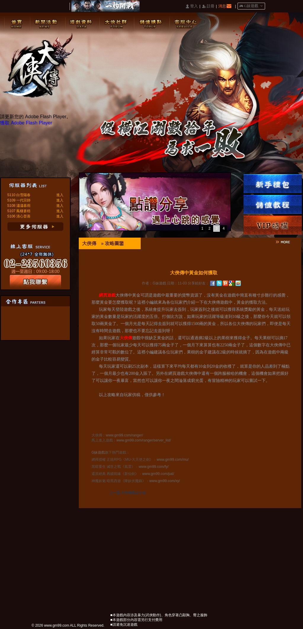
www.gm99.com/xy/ (164, 481)
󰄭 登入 (191, 6)
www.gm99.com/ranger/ (124, 435)
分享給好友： (198, 283)
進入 (59, 195)
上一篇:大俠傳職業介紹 (127, 493)
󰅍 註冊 (208, 6)
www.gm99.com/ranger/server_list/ (143, 440)
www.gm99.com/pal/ (158, 474)
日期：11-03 (177, 283)
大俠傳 (89, 243)
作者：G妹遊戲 (154, 283)
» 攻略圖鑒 (112, 243)
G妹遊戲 (98, 452)
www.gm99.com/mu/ (173, 459)
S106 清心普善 (19, 216)
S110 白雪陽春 (19, 195)
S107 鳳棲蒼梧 (19, 211)
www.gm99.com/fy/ (154, 467)
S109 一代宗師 (19, 200)
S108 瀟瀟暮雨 (19, 206)
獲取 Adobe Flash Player (26, 122)
